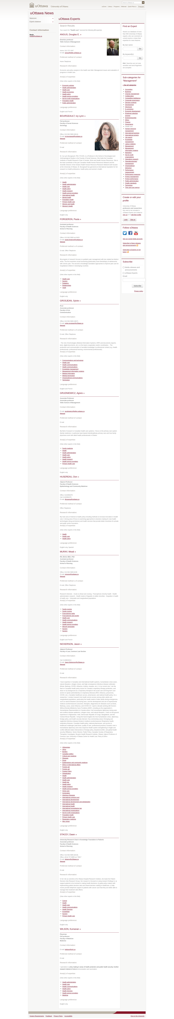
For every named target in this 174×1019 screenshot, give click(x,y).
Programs (117, 6)
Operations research (131, 159)
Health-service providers (70, 96)
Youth (64, 287)
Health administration (69, 87)
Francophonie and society (70, 616)
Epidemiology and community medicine (74, 762)
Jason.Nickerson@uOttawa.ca (74, 662)
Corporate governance (132, 100)
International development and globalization (76, 802)
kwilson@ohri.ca (70, 949)
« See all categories (129, 85)
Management (129, 146)
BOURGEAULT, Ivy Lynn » (73, 116)
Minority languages (68, 626)
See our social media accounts (132, 239)
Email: (125, 276)
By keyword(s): (128, 54)
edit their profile (136, 215)
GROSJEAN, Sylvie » (70, 301)
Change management (132, 94)
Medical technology (68, 376)
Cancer (64, 901)
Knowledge (65, 911)
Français (141, 6)
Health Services (67, 909)
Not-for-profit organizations (71, 98)
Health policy (66, 94)
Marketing (128, 153)
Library (110, 6)
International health (68, 195)
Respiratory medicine (69, 819)
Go (140, 49)
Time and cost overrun (132, 187)
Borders (64, 752)
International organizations (70, 810)
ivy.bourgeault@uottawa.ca (73, 136)
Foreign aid (66, 767)
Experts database (35, 22)
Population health (68, 101)
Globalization (66, 773)
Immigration (66, 793)
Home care (65, 791)
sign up (125, 215)
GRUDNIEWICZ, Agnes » (72, 393)
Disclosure (128, 107)
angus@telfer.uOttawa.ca (73, 53)
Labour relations (130, 144)
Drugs (64, 760)
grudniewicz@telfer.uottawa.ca (75, 411)
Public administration (69, 103)
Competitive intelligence (133, 98)
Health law (65, 782)
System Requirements (37, 1016)
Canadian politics (67, 754)
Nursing (64, 281)
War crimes (66, 821)
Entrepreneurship (130, 118)
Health (64, 182)
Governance (129, 124)
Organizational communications (72, 378)
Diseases (65, 758)
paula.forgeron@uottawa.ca (74, 240)
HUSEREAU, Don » (69, 477)
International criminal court (70, 797)
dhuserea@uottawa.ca (72, 499)
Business (128, 91)
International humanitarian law (72, 808)
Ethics (127, 120)
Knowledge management (70, 369)
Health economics (68, 92)
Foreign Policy (67, 771)
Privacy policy (138, 291)
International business (132, 133)
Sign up (132, 219)
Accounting (128, 89)
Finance (127, 122)
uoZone (104, 6)
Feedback (49, 1016)
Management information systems (73, 371)
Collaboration (129, 96)
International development (70, 799)
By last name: (128, 45)
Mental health (66, 197)
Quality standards (130, 183)
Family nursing (67, 609)
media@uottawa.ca (36, 36)
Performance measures (132, 174)
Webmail (123, 6)
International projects (132, 135)
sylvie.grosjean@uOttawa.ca (74, 323)
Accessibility (68, 1016)
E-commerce (129, 109)
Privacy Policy (58, 1016)
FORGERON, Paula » (70, 219)
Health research (67, 191)
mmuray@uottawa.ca (72, 574)
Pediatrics (65, 283)
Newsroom (33, 18)
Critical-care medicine (69, 756)
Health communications (69, 365)
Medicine (65, 995)
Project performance (131, 179)
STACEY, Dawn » (68, 834)
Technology (66, 380)
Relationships (66, 285)
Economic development (132, 111)
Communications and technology (72, 360)
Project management (132, 176)
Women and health (68, 204)
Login (125, 219)
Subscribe (137, 286)
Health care (66, 90)
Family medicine (67, 448)
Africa (64, 749)
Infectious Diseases (68, 795)
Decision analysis (130, 102)
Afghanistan (66, 747)
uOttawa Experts (130, 273)
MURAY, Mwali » (68, 551)
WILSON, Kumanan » (70, 929)
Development (129, 105)
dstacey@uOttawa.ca (72, 859)
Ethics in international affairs (71, 765)
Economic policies (68, 85)
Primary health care (68, 202)
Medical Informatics (68, 373)
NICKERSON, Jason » (71, 644)
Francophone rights (68, 613)
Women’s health (67, 206)
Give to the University (137, 1016)
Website (62, 138)
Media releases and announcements (131, 268)
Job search (128, 137)
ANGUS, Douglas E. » (70, 34)
